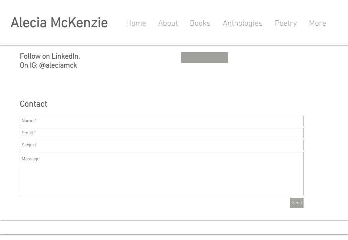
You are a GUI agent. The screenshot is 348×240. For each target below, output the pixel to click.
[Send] (297, 203)
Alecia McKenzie (59, 23)
